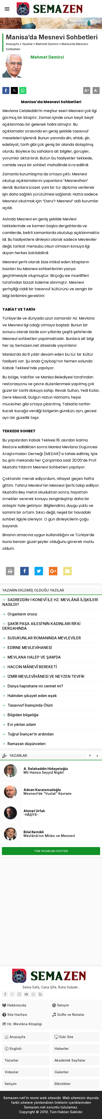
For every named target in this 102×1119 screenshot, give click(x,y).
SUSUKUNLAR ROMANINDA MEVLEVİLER (44, 638)
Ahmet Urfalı (34, 811)
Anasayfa (12, 44)
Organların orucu (22, 614)
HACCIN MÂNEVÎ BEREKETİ (32, 666)
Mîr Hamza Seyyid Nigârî (44, 772)
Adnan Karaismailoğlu (42, 790)
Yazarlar (27, 44)
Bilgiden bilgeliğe (23, 714)
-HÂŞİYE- (31, 815)
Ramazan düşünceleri (27, 743)
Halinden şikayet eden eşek (32, 695)
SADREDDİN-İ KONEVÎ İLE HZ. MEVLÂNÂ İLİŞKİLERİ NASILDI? (50, 602)
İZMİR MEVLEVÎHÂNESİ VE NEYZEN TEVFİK (46, 676)
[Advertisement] (51, 911)
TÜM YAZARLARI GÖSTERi (51, 851)
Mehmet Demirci (47, 44)
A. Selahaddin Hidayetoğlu (46, 769)
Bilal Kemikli (34, 832)
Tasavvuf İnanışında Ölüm (30, 705)
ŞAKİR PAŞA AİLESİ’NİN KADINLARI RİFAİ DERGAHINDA (41, 626)
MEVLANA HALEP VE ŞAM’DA (34, 657)
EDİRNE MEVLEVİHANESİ (30, 647)
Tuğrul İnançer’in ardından (31, 734)
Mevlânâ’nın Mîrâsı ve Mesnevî (49, 836)
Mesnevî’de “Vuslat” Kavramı (47, 793)
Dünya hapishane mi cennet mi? (35, 686)
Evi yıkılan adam (22, 724)
